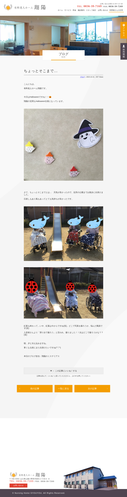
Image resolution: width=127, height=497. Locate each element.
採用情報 (123, 51)
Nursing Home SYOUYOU (28, 493)
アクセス (123, 30)
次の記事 (92, 388)
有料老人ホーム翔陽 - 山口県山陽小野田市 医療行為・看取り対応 (24, 7)
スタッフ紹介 (91, 10)
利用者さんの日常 (116, 10)
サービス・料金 (70, 10)
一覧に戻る (63, 388)
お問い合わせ (103, 10)
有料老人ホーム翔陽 (27, 475)
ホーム (60, 10)
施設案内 (81, 10)
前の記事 (34, 388)
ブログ (82, 77)
